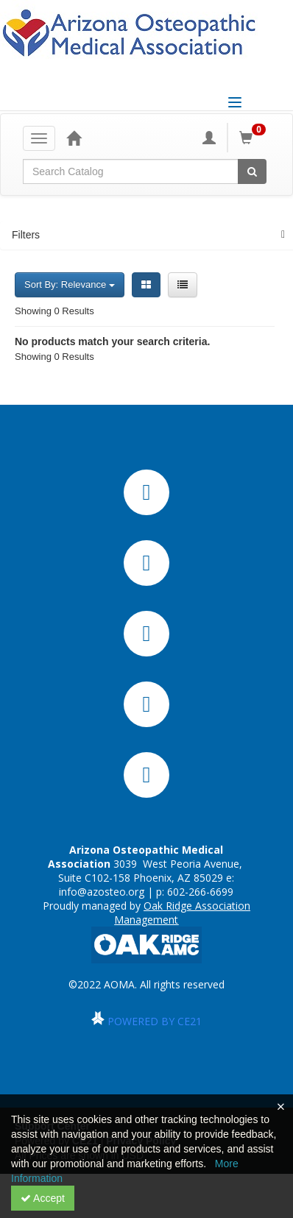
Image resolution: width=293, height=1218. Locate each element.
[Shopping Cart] (254, 137)
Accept (43, 1198)
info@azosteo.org (101, 892)
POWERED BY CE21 (154, 1021)
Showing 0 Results (54, 310)
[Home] (73, 137)
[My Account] (209, 137)
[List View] (182, 284)
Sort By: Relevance (69, 284)
